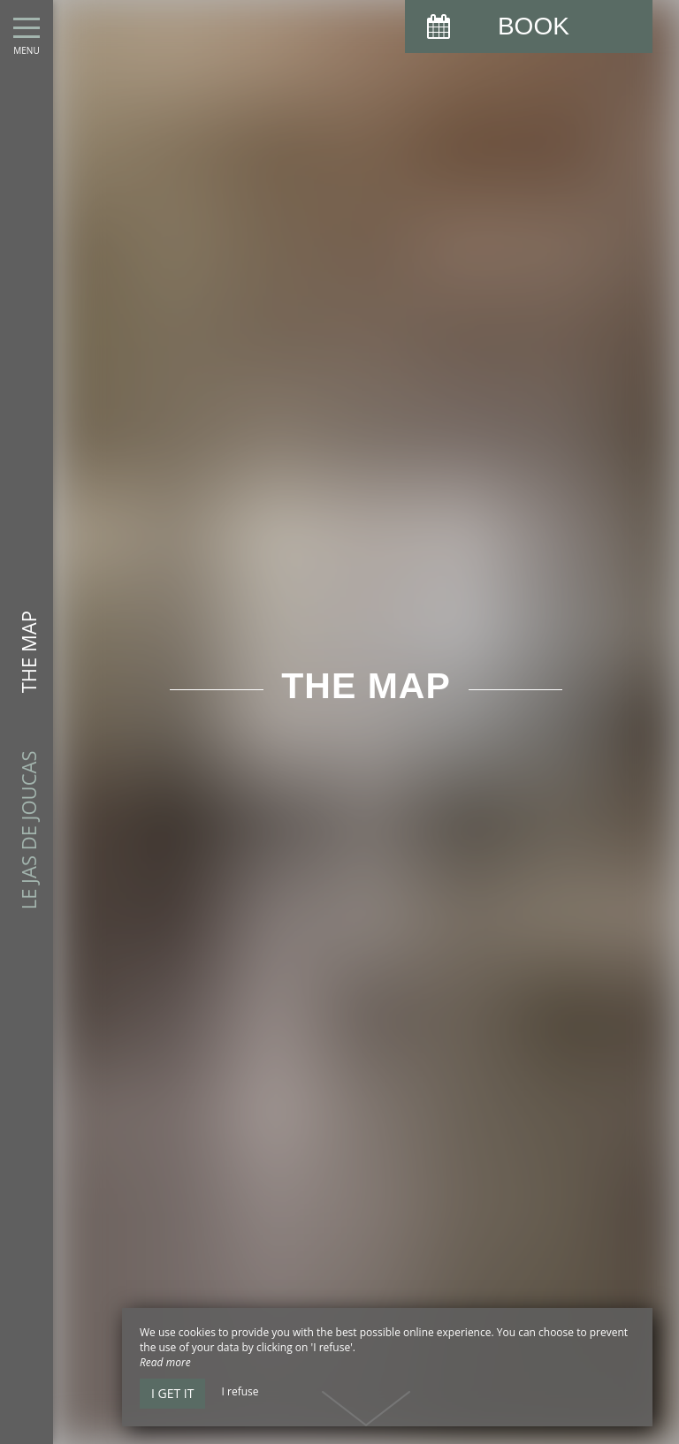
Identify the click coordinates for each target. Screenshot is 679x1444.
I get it (172, 1393)
